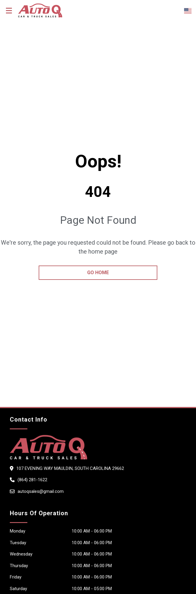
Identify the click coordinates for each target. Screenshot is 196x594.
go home (98, 272)
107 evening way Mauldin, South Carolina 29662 (70, 468)
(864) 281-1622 (32, 479)
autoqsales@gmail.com (41, 491)
